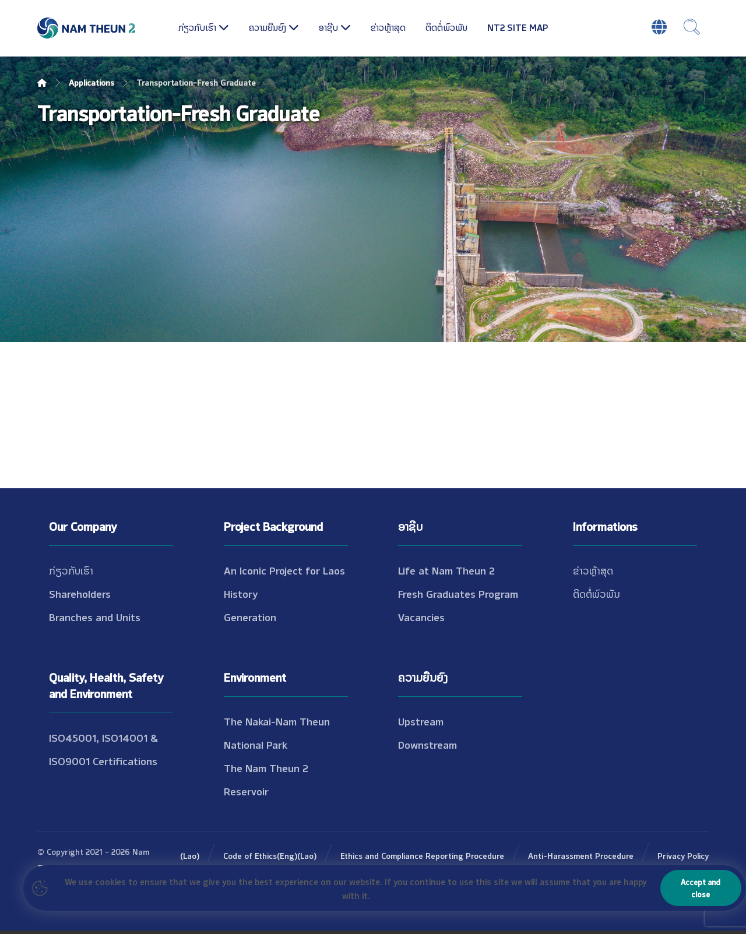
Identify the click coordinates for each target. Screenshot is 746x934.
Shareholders (80, 593)
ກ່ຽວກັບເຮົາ (71, 570)
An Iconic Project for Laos (284, 570)
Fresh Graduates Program (458, 593)
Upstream (421, 720)
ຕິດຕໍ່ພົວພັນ (596, 593)
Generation (250, 616)
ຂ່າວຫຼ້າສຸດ (593, 570)
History (241, 593)
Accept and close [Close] (700, 887)
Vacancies (421, 616)
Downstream (427, 744)
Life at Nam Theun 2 (446, 570)
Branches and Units (94, 616)
